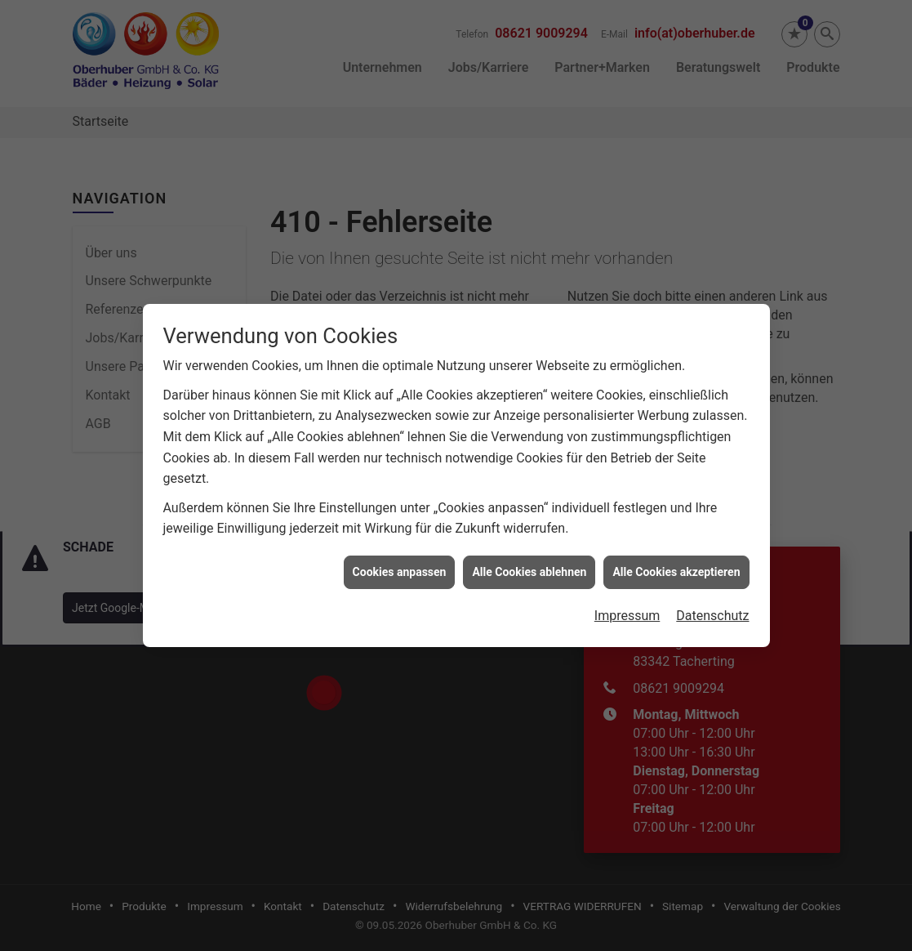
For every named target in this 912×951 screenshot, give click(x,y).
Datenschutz (712, 593)
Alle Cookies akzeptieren (676, 549)
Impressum (627, 593)
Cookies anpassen (400, 549)
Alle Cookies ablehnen (529, 549)
